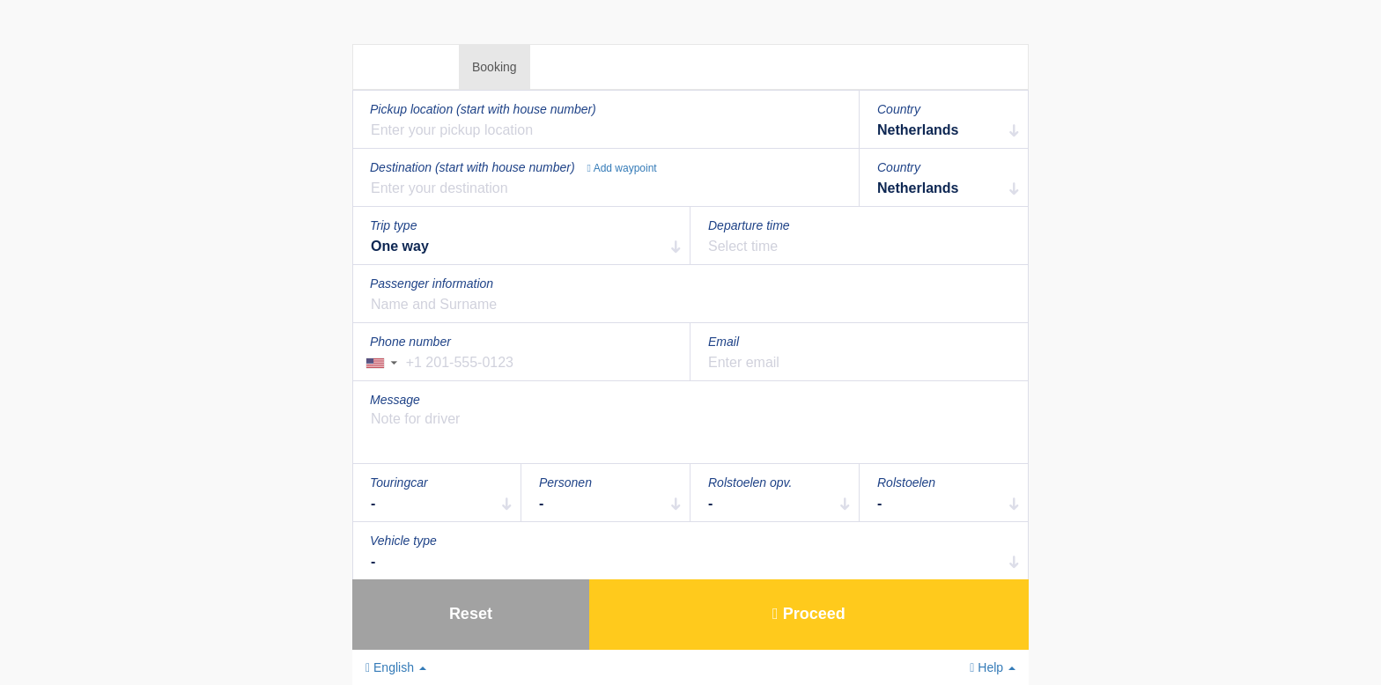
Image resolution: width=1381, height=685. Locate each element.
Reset (470, 613)
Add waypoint (622, 168)
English (396, 667)
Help (992, 667)
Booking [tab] (494, 67)
